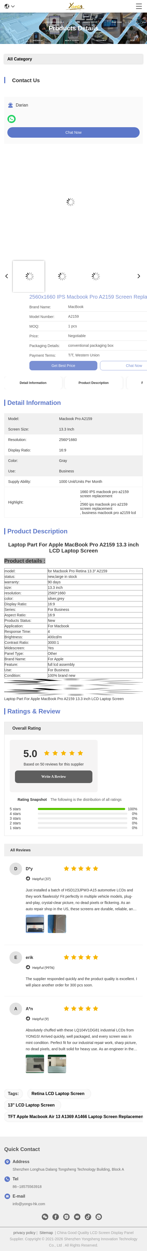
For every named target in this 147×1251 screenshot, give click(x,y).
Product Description (93, 383)
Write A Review (53, 777)
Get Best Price (120, 365)
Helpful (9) (40, 1019)
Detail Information (33, 383)
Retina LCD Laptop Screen (58, 1093)
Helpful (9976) (43, 968)
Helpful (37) (41, 879)
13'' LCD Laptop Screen (31, 1105)
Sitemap (46, 1233)
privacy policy (24, 1233)
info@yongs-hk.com (29, 1204)
